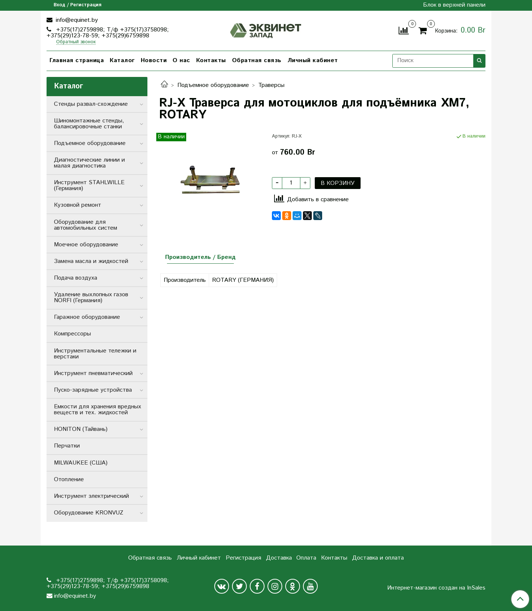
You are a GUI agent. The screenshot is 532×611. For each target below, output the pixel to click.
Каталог (122, 60)
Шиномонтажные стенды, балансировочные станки (89, 124)
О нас (181, 60)
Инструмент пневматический (93, 373)
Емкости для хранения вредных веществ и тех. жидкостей (97, 409)
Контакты (211, 60)
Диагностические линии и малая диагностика (89, 163)
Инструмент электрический (91, 496)
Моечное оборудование (86, 244)
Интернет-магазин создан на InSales (436, 588)
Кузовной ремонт (77, 205)
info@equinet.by (76, 20)
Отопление (69, 479)
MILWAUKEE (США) (81, 463)
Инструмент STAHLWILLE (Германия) (89, 185)
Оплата (306, 558)
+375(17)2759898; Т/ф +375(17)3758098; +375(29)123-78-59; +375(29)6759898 (108, 33)
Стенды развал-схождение (91, 104)
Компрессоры (72, 334)
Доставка (279, 558)
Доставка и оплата (378, 558)
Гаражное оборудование (87, 317)
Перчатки (67, 446)
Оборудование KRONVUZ (88, 513)
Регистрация (243, 558)
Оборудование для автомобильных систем (85, 225)
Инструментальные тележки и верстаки (95, 354)
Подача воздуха (75, 278)
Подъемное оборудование (213, 85)
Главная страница (77, 60)
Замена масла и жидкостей (91, 261)
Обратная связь (257, 60)
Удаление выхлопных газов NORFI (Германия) (91, 297)
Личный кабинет (312, 60)
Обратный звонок (76, 42)
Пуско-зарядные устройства (93, 390)
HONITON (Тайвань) (81, 429)
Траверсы (271, 85)
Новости (154, 60)
